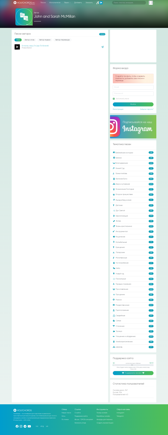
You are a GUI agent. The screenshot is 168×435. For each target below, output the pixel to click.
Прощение (133, 294)
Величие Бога (133, 179)
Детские (133, 205)
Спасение (133, 326)
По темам (65, 419)
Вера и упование (133, 184)
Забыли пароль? (147, 109)
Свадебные (133, 316)
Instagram (120, 413)
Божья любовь (133, 173)
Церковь (133, 347)
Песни (43, 2)
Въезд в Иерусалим (133, 200)
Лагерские (133, 252)
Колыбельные (133, 242)
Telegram (120, 416)
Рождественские (133, 305)
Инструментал (133, 231)
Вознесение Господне (133, 189)
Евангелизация (133, 216)
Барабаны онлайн (103, 416)
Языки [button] (66, 2)
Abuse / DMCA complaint (84, 419)
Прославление (133, 289)
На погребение (133, 263)
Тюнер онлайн (102, 413)
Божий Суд (133, 168)
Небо (133, 268)
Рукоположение (133, 310)
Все (18, 40)
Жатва (133, 221)
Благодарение (133, 163)
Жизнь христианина (133, 226)
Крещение (133, 247)
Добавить (78, 2)
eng (42, 426)
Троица (133, 331)
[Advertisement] (133, 46)
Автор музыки (44, 40)
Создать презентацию (105, 423)
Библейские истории (133, 152)
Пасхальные (133, 279)
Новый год (133, 273)
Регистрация (118, 109)
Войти (133, 104)
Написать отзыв (80, 423)
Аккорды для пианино (104, 419)
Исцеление (133, 237)
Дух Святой (133, 210)
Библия (133, 158)
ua (47, 426)
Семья (133, 321)
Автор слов (29, 40)
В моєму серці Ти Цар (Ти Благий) (35, 46)
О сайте (78, 413)
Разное (133, 300)
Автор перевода (62, 40)
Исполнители (54, 2)
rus (37, 426)
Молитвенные (133, 258)
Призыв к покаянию (133, 284)
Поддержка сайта (81, 416)
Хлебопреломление (133, 342)
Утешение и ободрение (133, 336)
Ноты (63, 416)
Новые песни (66, 413)
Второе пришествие (133, 194)
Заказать (89, 2)
